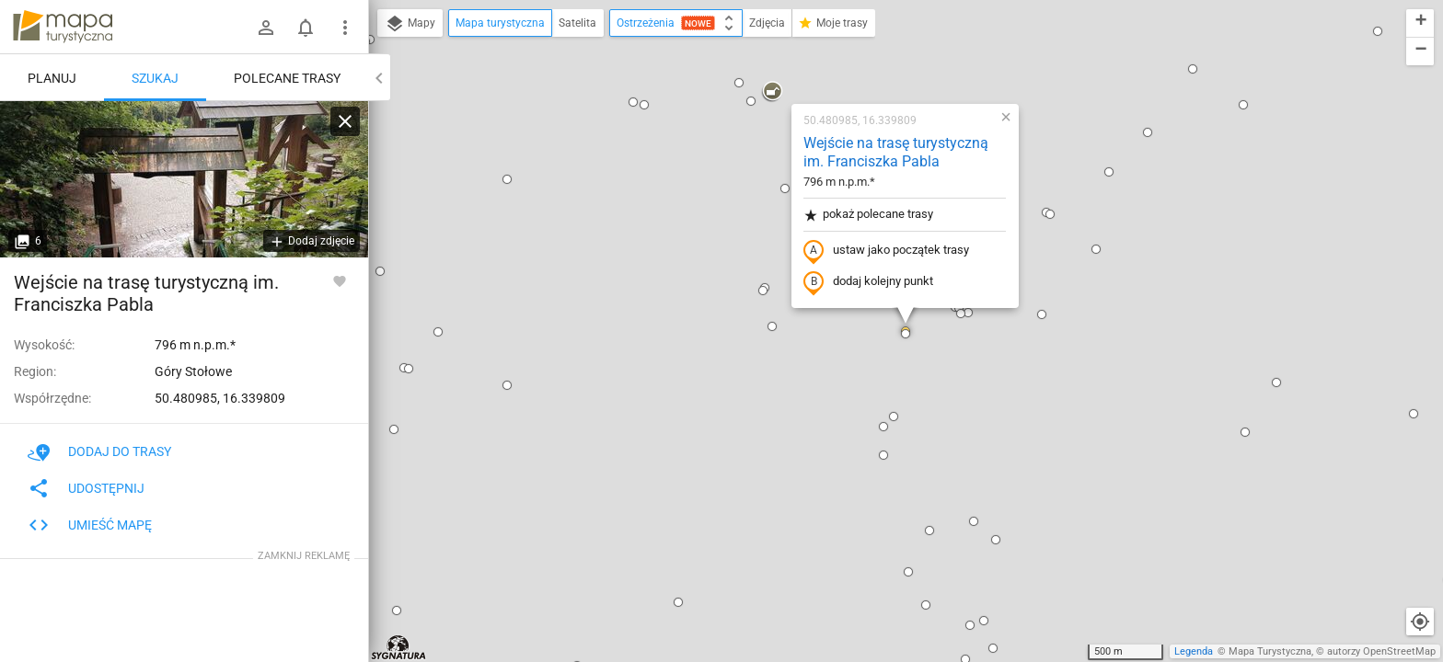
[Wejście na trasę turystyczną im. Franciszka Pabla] (184, 179)
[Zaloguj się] (266, 27)
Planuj (52, 78)
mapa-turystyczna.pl (62, 26)
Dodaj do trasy (99, 451)
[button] (507, 179)
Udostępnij (86, 488)
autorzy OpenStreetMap (1381, 651)
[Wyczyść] (345, 121)
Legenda (1193, 651)
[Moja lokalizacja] (1420, 621)
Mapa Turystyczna (1270, 651)
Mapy (410, 24)
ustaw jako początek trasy (886, 251)
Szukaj (155, 78)
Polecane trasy (287, 78)
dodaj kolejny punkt (868, 282)
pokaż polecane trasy (868, 215)
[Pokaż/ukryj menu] (345, 27)
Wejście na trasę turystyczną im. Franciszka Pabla (895, 152)
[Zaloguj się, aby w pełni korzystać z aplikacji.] (339, 280)
